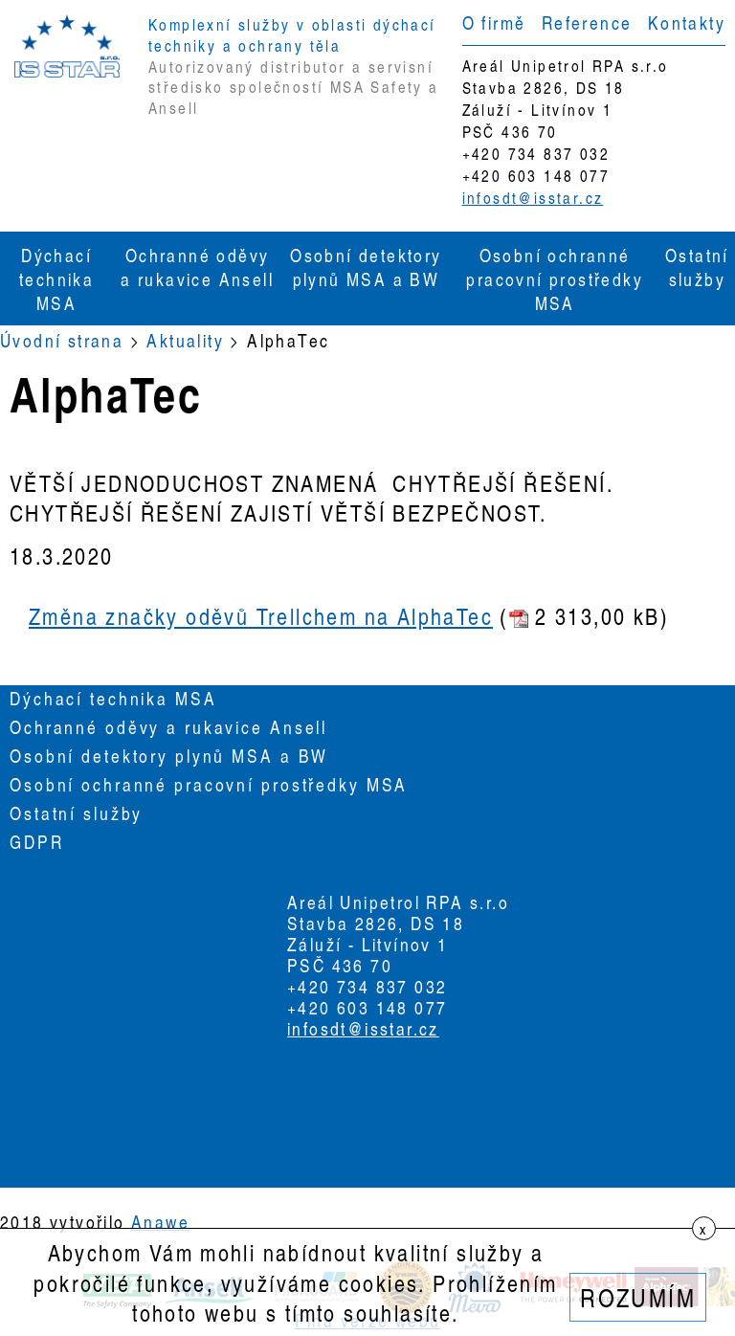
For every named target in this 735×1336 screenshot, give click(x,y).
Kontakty (686, 22)
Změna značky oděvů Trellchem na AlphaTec (261, 616)
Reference (587, 22)
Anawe (160, 1221)
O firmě (494, 22)
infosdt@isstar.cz (533, 198)
